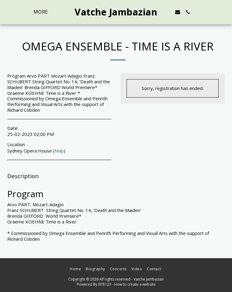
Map (59, 151)
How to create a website (135, 284)
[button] (177, 11)
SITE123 (104, 284)
